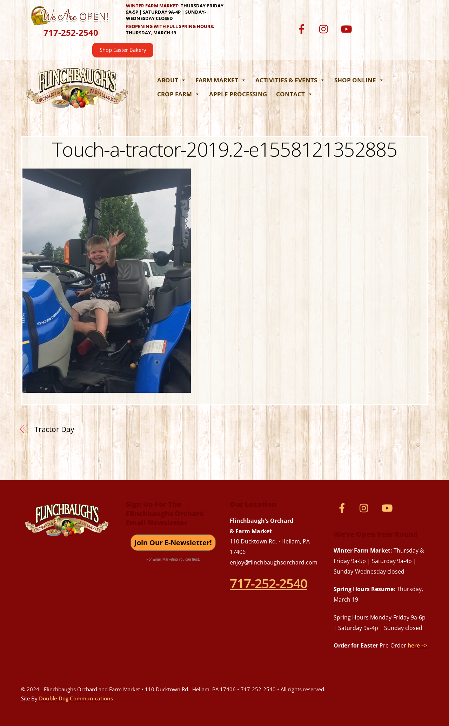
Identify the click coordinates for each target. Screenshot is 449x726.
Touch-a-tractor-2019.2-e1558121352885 (224, 149)
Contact (294, 94)
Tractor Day (54, 429)
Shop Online (359, 80)
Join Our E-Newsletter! (173, 542)
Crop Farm (178, 94)
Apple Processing (238, 94)
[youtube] (347, 28)
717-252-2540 (70, 32)
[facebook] (303, 28)
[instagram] (325, 28)
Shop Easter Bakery (123, 50)
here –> (417, 645)
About (171, 80)
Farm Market (220, 80)
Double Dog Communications (76, 698)
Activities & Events (290, 80)
